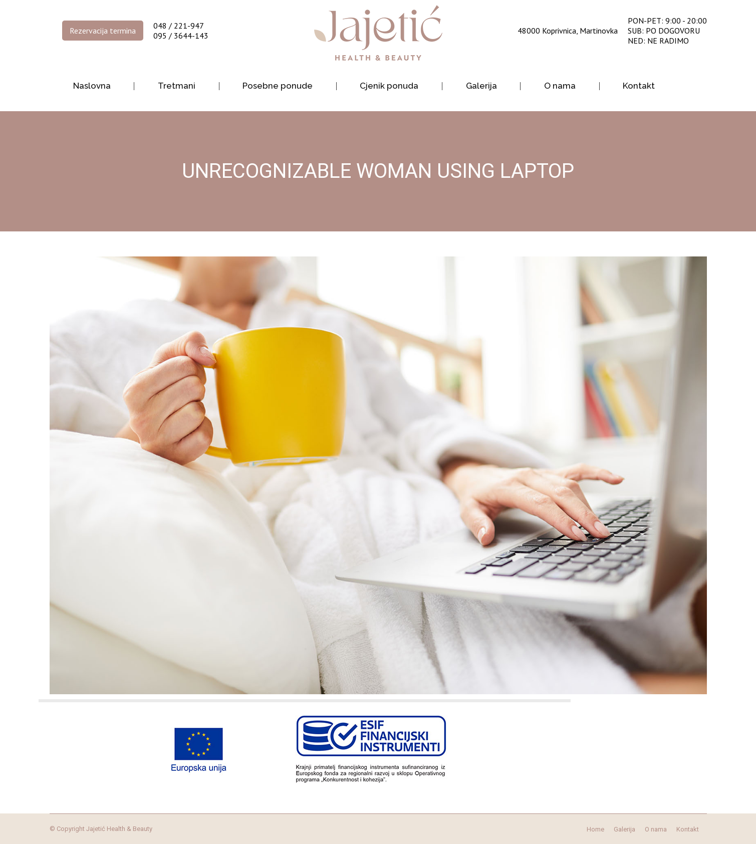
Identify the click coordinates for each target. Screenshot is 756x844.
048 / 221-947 (178, 26)
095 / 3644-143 (180, 36)
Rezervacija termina (103, 31)
